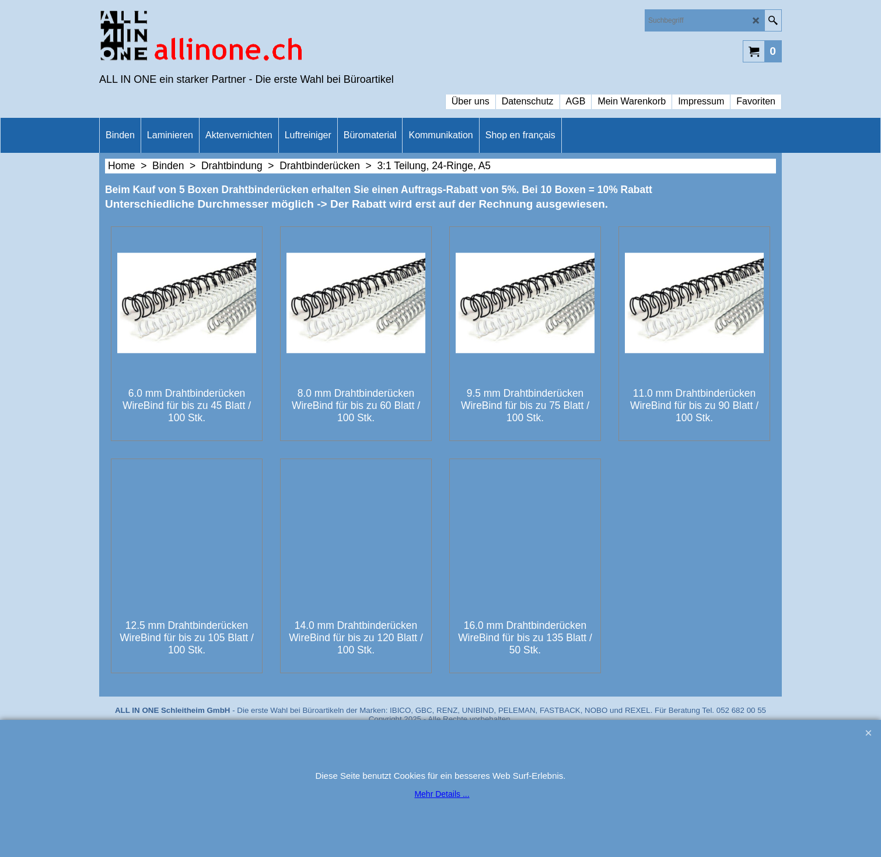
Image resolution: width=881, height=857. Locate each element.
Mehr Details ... (441, 794)
